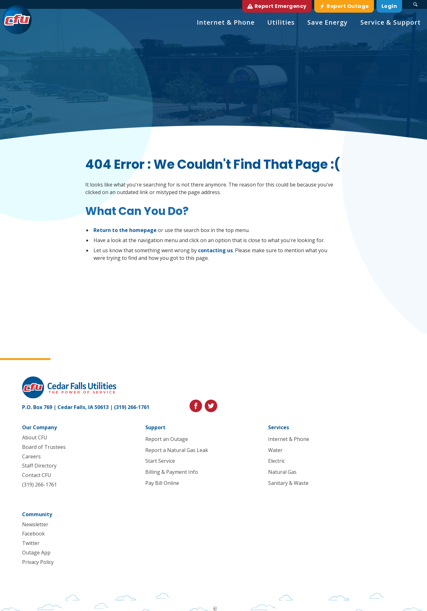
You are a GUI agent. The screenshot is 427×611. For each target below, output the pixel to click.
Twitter (30, 543)
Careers (31, 456)
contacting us (215, 250)
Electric (276, 460)
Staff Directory (39, 465)
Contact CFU (36, 475)
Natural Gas (282, 471)
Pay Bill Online (162, 483)
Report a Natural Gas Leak (176, 450)
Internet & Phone (289, 439)
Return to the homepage (125, 230)
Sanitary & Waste (288, 483)
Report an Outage (166, 439)
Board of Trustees (44, 446)
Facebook (33, 533)
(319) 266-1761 (131, 407)
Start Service (160, 460)
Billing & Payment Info (171, 471)
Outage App (36, 552)
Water (275, 450)
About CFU (34, 437)
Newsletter (35, 524)
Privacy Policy (38, 562)
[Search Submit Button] (415, 4)
